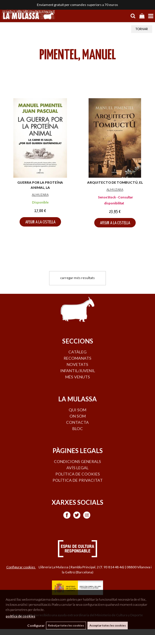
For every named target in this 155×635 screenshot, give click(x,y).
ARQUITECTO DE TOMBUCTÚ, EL (115, 182)
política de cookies (20, 616)
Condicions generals (77, 461)
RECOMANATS (77, 358)
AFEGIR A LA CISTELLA (40, 222)
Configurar (36, 625)
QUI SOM (77, 409)
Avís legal (77, 467)
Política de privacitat (78, 480)
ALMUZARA (40, 194)
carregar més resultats (77, 278)
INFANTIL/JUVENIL (77, 370)
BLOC (77, 428)
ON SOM (78, 416)
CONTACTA (77, 422)
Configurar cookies (21, 567)
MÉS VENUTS (77, 376)
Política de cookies (77, 473)
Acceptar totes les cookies (107, 625)
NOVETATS (77, 364)
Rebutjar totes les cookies (66, 625)
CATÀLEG (77, 351)
